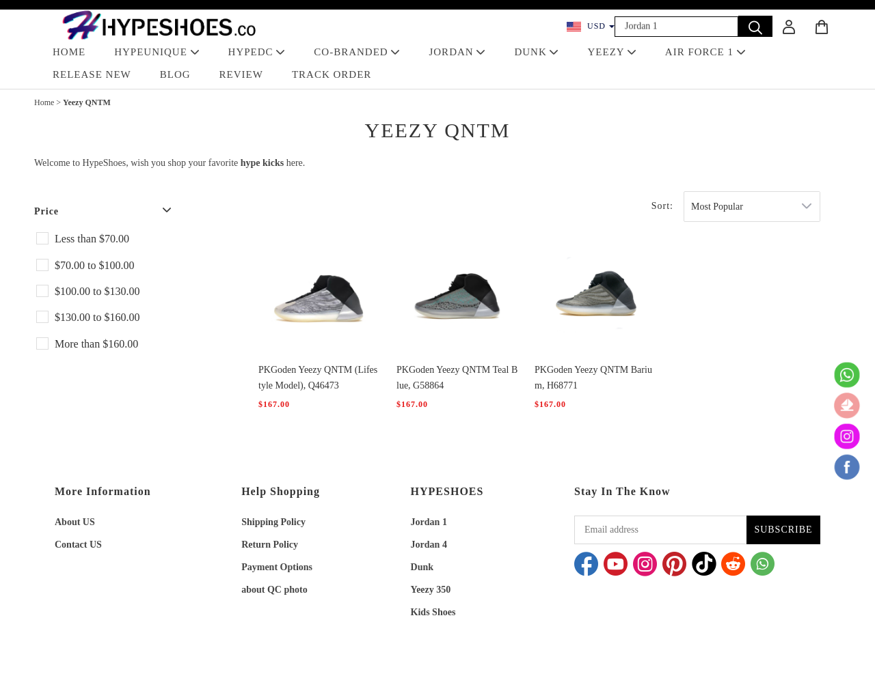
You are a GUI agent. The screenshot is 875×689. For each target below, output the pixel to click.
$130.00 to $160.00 (97, 317)
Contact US (78, 544)
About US (75, 522)
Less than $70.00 (92, 238)
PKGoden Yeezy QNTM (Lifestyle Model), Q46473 (317, 378)
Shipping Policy (273, 522)
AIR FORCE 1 (705, 51)
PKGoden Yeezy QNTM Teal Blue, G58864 (456, 378)
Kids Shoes (433, 612)
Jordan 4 (429, 544)
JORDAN (457, 51)
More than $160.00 (96, 344)
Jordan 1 (429, 522)
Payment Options (276, 567)
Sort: (662, 206)
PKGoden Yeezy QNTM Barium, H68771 (593, 378)
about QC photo (274, 590)
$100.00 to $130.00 (97, 291)
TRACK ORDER (331, 74)
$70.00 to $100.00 (94, 265)
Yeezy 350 (431, 590)
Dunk (422, 567)
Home (44, 102)
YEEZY (611, 51)
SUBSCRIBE (783, 529)
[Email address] (660, 530)
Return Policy (269, 544)
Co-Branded (357, 51)
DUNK (536, 51)
